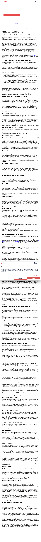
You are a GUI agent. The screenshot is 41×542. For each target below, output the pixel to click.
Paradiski (17, 241)
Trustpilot (16, 23)
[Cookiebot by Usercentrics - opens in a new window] (33, 263)
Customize (20, 278)
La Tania (26, 241)
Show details (35, 275)
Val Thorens (34, 55)
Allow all (33, 278)
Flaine (29, 242)
